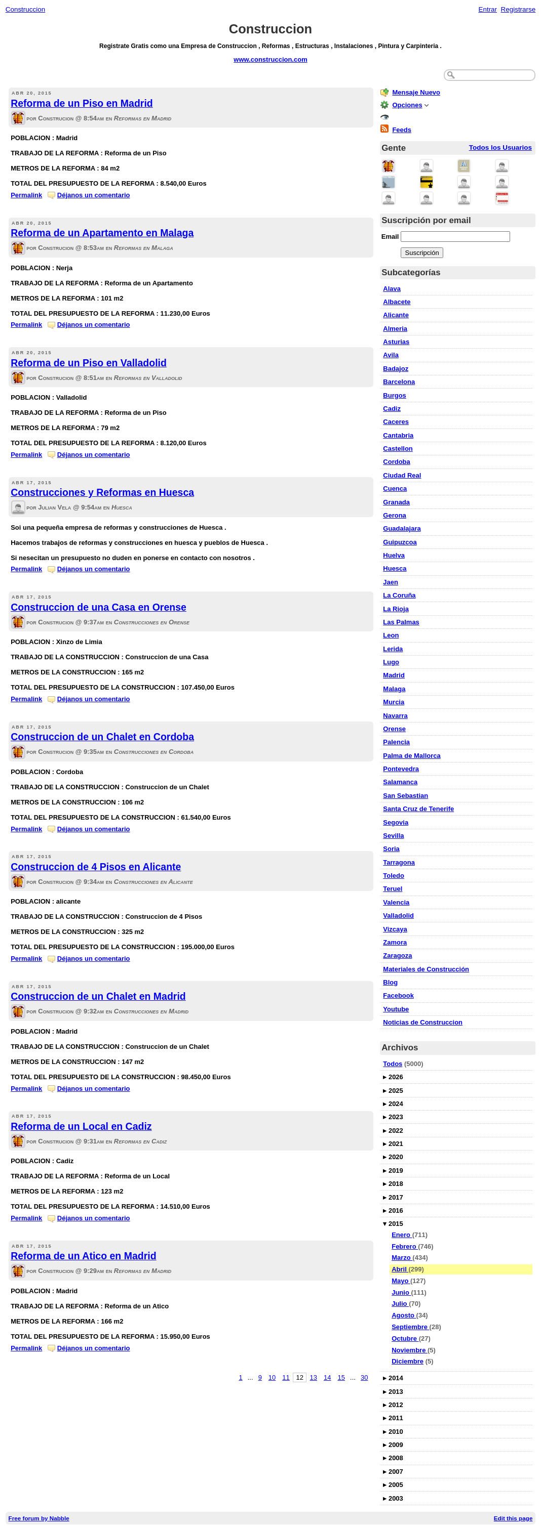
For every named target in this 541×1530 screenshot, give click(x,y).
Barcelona (399, 382)
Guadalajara (401, 528)
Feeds (401, 130)
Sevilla (393, 835)
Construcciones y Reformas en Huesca (102, 492)
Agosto (404, 1315)
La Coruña (399, 595)
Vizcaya (395, 929)
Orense (394, 729)
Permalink (26, 195)
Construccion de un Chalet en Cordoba (102, 736)
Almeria (395, 328)
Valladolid (398, 915)
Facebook (398, 995)
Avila (391, 355)
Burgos (394, 395)
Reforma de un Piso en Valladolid (89, 362)
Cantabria (398, 435)
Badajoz (395, 368)
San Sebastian (405, 795)
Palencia (396, 742)
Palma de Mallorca (411, 755)
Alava (392, 288)
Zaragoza (397, 955)
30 (364, 1377)
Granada (396, 502)
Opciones (407, 105)
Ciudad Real (402, 475)
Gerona (394, 515)
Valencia (396, 902)
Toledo (393, 875)
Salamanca (400, 782)
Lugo (391, 662)
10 (272, 1377)
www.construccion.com (270, 59)
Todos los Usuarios (500, 147)
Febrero (405, 1246)
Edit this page (513, 1518)
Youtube (396, 1009)
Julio (400, 1303)
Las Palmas (401, 622)
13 (313, 1377)
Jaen (390, 582)
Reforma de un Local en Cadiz (81, 1126)
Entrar (487, 9)
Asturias (396, 342)
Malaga (394, 689)
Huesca (394, 568)
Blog (390, 982)
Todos (392, 1064)
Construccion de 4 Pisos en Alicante (96, 866)
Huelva (394, 555)
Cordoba (396, 461)
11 (285, 1377)
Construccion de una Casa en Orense (98, 607)
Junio (401, 1292)
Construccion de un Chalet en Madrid (98, 996)
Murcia (393, 702)
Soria (391, 849)
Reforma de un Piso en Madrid (82, 103)
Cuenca (395, 488)
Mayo (401, 1281)
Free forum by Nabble (39, 1518)
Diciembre (407, 1361)
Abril (400, 1269)
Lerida (393, 649)
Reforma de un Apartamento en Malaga (102, 232)
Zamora (395, 942)
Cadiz (392, 408)
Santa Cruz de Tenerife (418, 809)
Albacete (396, 302)
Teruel (392, 888)
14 (327, 1377)
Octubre (405, 1338)
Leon (391, 635)
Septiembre (410, 1327)
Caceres (396, 422)
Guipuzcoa (399, 542)
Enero (402, 1235)
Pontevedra (401, 769)
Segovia (395, 822)
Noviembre (410, 1350)
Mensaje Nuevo (416, 92)
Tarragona (399, 862)
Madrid (394, 675)
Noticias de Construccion (422, 1022)
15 (340, 1377)
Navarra (395, 715)
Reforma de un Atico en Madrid (83, 1255)
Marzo (402, 1257)
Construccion (25, 9)
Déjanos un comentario (93, 195)
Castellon (398, 448)
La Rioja (396, 609)
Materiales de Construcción (426, 969)
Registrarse (518, 9)
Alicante (396, 315)
